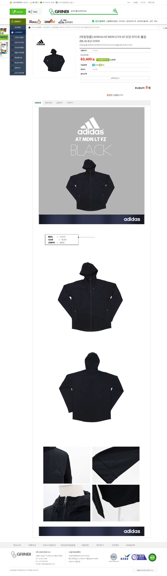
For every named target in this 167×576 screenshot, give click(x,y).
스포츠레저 (46, 27)
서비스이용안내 (49, 545)
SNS (128, 2)
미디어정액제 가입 (65, 2)
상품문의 (59, 103)
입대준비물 (141, 21)
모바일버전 (130, 545)
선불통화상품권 (112, 21)
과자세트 (122, 21)
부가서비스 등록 (48, 2)
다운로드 (20, 2)
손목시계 (133, 21)
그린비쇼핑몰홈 (36, 27)
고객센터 (115, 545)
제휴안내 (32, 545)
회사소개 (17, 545)
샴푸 (151, 21)
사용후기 (70, 103)
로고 (59, 12)
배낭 (155, 21)
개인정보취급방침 (68, 545)
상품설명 (38, 103)
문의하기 (100, 545)
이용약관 (85, 545)
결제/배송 (48, 103)
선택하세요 (115, 78)
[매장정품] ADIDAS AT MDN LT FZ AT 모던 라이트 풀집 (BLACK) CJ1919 (75, 27)
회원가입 (151, 2)
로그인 (143, 2)
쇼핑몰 (135, 2)
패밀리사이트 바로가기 (145, 570)
